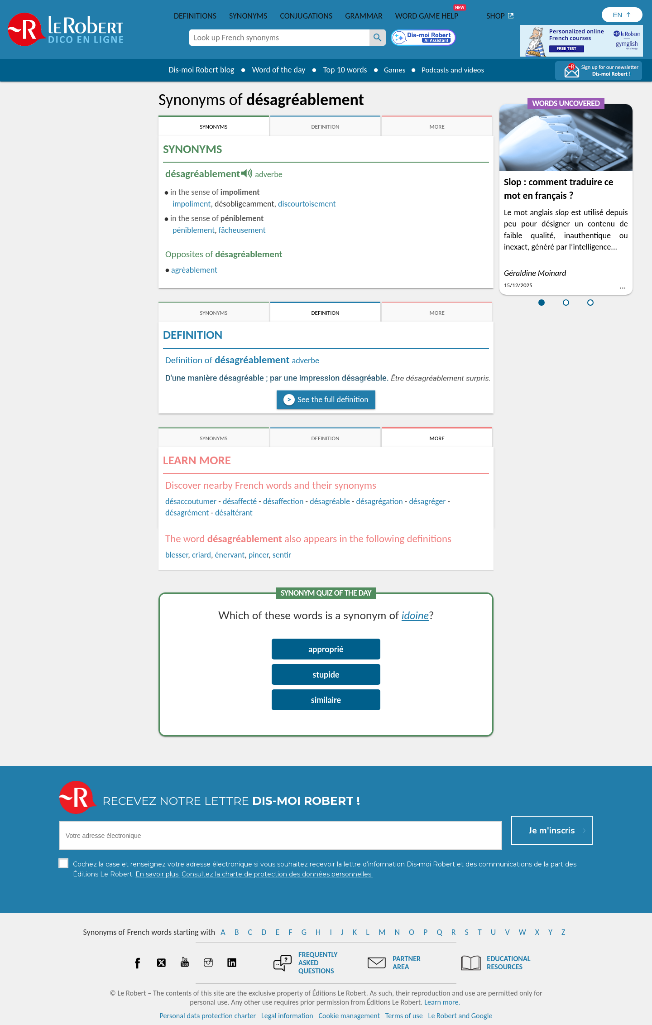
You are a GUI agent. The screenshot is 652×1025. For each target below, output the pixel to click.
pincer (258, 555)
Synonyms (248, 16)
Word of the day (274, 70)
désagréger (427, 501)
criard (201, 555)
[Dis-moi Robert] (424, 38)
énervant (230, 555)
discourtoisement (307, 204)
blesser (176, 555)
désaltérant (234, 513)
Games (392, 70)
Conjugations (306, 16)
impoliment (192, 204)
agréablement (194, 270)
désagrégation (379, 501)
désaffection (283, 501)
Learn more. (442, 1002)
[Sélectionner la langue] (622, 14)
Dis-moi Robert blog (197, 70)
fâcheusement (242, 230)
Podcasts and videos (454, 70)
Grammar (364, 16)
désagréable (330, 501)
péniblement (194, 230)
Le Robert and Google (460, 1015)
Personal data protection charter (208, 1015)
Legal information (287, 1015)
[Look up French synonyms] (377, 37)
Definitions (195, 16)
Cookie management (349, 1015)
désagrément (187, 513)
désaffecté (240, 501)
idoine (415, 614)
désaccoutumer (190, 501)
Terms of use (404, 1015)
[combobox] (279, 37)
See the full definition (332, 399)
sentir (282, 555)
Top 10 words (341, 70)
